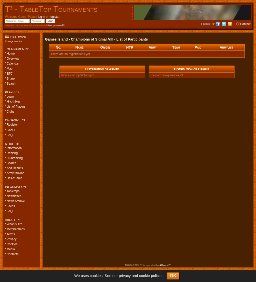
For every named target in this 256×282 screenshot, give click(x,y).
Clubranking (15, 158)
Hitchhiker (13, 101)
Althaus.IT (165, 265)
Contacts (12, 254)
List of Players (16, 106)
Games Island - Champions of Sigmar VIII (79, 39)
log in (41, 17)
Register (12, 124)
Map (9, 68)
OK (173, 275)
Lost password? (56, 25)
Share (11, 78)
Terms (11, 234)
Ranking (12, 153)
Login (10, 96)
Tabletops (13, 191)
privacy (125, 275)
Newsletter (14, 196)
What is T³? (14, 224)
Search (11, 83)
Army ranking (15, 173)
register (54, 17)
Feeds (11, 206)
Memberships (16, 229)
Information (14, 148)
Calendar (13, 63)
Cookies (12, 244)
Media (11, 249)
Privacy (11, 239)
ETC (10, 73)
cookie (144, 275)
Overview (13, 58)
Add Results (15, 168)
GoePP (11, 130)
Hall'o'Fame (14, 178)
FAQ (10, 135)
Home (11, 53)
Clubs (10, 111)
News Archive (16, 201)
